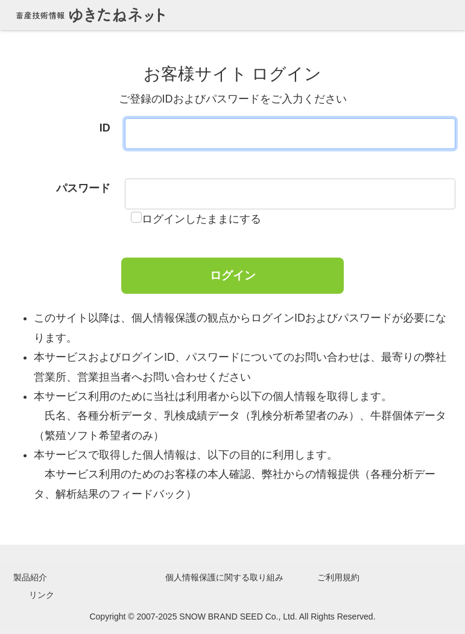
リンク (41, 595)
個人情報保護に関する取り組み (224, 577)
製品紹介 (30, 577)
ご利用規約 (338, 577)
